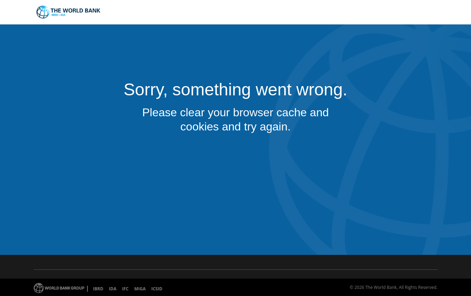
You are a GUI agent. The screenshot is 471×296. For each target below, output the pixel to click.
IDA (112, 289)
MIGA (140, 289)
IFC (125, 289)
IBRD (98, 289)
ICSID (156, 289)
